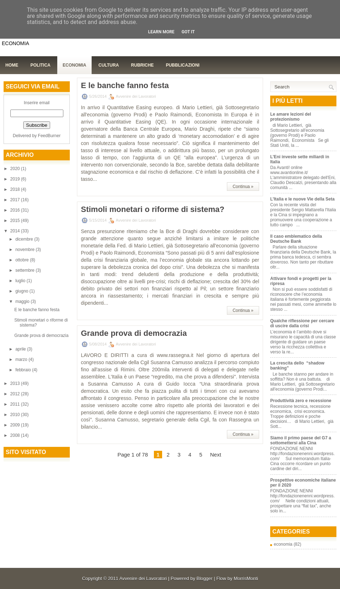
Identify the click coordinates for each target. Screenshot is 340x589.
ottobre (22, 259)
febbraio (23, 369)
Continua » (243, 186)
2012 (15, 393)
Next (215, 455)
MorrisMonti (246, 578)
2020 (15, 168)
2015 (15, 220)
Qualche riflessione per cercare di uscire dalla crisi (302, 323)
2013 (15, 383)
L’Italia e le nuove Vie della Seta (302, 199)
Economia (74, 65)
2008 (15, 435)
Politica (40, 65)
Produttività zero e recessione (300, 400)
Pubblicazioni (182, 65)
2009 (15, 425)
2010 (15, 414)
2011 (15, 404)
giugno (22, 291)
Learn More (161, 31)
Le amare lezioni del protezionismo (290, 117)
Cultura (108, 65)
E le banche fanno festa (36, 309)
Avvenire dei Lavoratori (143, 578)
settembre (25, 270)
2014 (15, 230)
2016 (15, 210)
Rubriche (142, 65)
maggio (23, 301)
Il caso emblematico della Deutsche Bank (296, 239)
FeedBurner (49, 135)
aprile (21, 349)
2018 (15, 189)
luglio (20, 280)
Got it (188, 31)
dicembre (24, 239)
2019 (15, 179)
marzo (22, 359)
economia (283, 544)
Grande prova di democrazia (41, 335)
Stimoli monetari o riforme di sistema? (152, 209)
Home (11, 65)
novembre (25, 249)
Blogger (204, 578)
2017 (15, 199)
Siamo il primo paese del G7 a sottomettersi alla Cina (300, 440)
